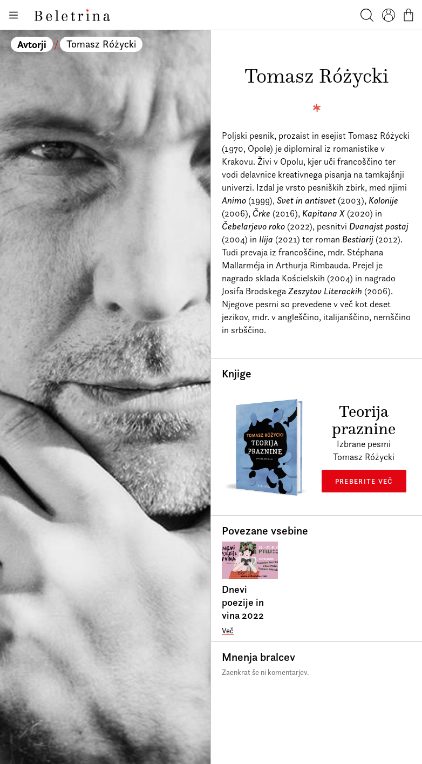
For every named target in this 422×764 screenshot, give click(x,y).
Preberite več (364, 481)
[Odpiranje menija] (13, 15)
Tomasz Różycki (101, 44)
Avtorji (31, 44)
